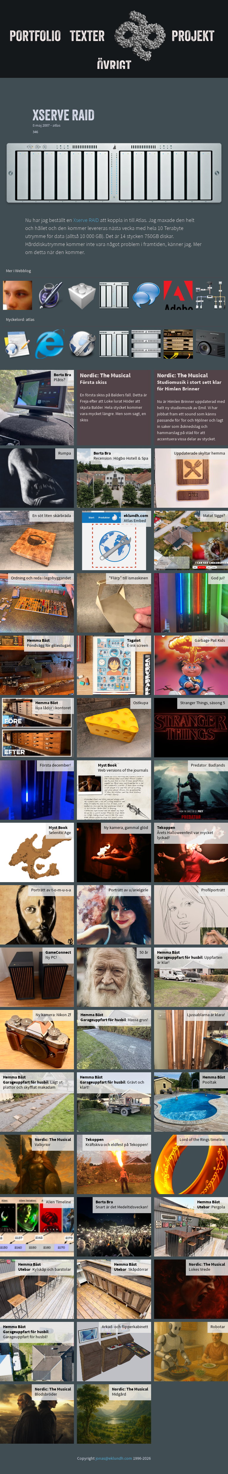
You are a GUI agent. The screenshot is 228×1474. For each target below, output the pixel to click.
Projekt (193, 35)
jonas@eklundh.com (114, 1458)
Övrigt (114, 65)
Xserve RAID (86, 220)
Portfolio (35, 35)
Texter (87, 35)
